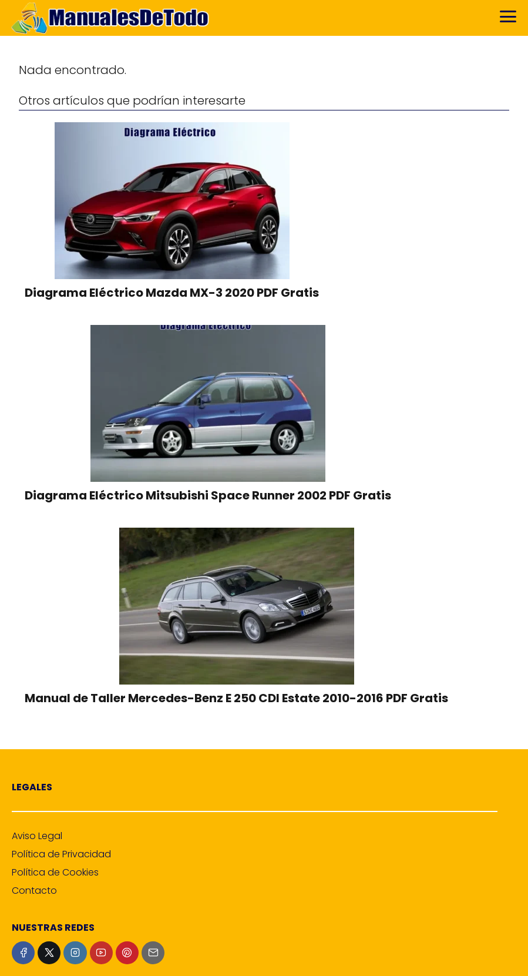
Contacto (34, 890)
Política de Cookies (55, 872)
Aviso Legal (37, 836)
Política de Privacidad (61, 854)
